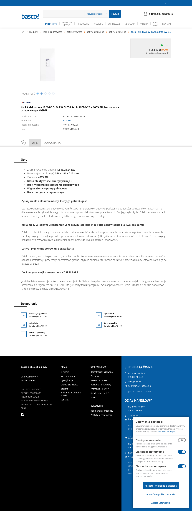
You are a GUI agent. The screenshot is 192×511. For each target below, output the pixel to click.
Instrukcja (33, 323)
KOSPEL (67, 120)
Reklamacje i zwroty (101, 384)
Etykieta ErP (109, 313)
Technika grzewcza (52, 31)
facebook (22, 414)
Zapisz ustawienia (160, 502)
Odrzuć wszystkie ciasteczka (160, 494)
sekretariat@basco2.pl (140, 385)
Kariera (144, 23)
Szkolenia (129, 23)
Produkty (51, 24)
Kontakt (166, 23)
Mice (93, 397)
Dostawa (95, 376)
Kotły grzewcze (74, 31)
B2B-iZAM (155, 24)
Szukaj (115, 13)
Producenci (83, 23)
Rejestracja (167, 13)
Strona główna (23, 32)
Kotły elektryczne (95, 31)
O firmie (65, 372)
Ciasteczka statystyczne (150, 451)
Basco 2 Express (99, 380)
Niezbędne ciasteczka (148, 439)
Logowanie (154, 13)
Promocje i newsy (67, 24)
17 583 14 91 (134, 415)
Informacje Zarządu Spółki (71, 394)
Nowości (98, 23)
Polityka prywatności (101, 415)
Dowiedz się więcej (166, 431)
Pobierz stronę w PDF (157, 53)
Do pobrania (52, 143)
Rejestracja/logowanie (102, 372)
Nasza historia (68, 376)
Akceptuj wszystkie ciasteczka (161, 485)
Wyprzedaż (114, 23)
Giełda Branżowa (69, 384)
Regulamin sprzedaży (102, 410)
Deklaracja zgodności (37, 313)
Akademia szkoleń (100, 393)
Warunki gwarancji (36, 332)
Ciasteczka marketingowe (151, 466)
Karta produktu (110, 323)
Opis (35, 143)
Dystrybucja (67, 380)
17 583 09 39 (134, 382)
